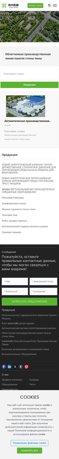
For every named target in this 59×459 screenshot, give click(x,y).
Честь (33, 384)
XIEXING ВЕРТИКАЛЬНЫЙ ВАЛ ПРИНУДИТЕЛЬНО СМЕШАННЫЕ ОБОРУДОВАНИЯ (28, 191)
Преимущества (10, 389)
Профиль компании (12, 380)
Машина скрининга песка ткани (19, 209)
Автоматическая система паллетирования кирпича (29, 328)
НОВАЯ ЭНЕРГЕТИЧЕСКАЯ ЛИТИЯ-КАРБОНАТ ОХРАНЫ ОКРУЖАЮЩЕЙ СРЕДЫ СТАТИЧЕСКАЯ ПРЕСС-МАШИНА (27, 181)
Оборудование (9, 384)
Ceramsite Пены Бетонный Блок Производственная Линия (29, 342)
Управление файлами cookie (29, 443)
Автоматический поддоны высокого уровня (25, 226)
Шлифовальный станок (14, 203)
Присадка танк (9, 215)
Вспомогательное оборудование (19, 354)
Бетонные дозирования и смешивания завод (25, 349)
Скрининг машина (11, 232)
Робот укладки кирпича (14, 221)
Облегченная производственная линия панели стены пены (26, 334)
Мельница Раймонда (13, 198)
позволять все (29, 450)
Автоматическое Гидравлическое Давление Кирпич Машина (29, 317)
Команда (34, 380)
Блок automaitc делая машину (18, 323)
